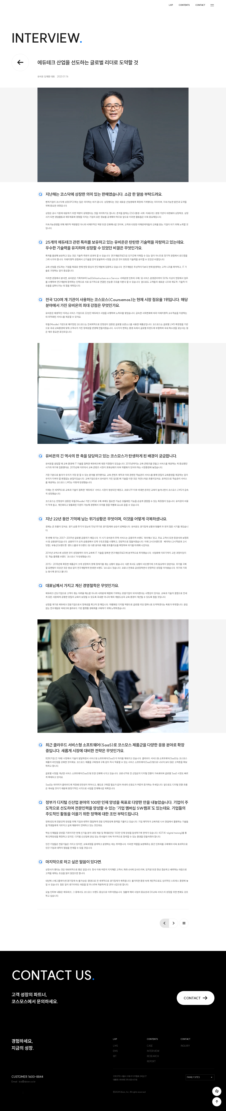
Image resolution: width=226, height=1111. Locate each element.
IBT (114, 1056)
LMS (115, 1045)
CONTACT (200, 5)
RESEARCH (153, 1056)
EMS (115, 1051)
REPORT (151, 1061)
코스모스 (23, 5)
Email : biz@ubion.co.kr (23, 1081)
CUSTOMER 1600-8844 (27, 1077)
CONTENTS (184, 5)
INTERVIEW (153, 1051)
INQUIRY (185, 1045)
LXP (171, 5)
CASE (150, 1045)
